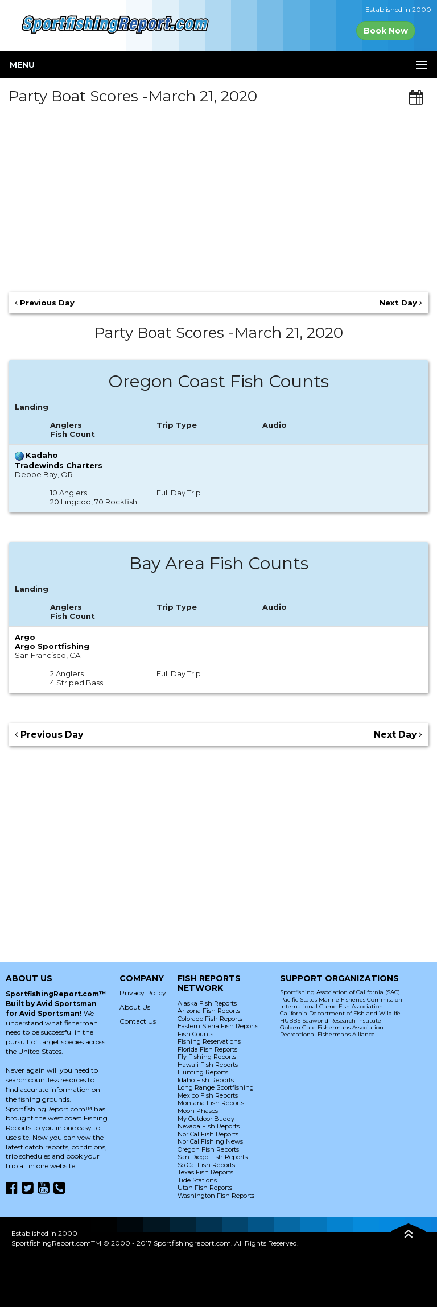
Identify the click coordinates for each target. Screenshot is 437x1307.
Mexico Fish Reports (208, 1095)
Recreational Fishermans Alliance (327, 1034)
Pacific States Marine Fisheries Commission (341, 999)
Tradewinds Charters (58, 465)
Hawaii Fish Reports (208, 1065)
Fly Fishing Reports (207, 1057)
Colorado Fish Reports (210, 1019)
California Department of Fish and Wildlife (340, 1013)
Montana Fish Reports (211, 1103)
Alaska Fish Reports (207, 1003)
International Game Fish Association (331, 1006)
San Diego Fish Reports (213, 1157)
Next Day (401, 302)
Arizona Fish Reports (209, 1011)
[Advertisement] (218, 194)
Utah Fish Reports (205, 1188)
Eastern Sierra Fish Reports (218, 1026)
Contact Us (137, 1021)
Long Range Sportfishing (216, 1087)
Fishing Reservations (209, 1041)
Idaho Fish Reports (206, 1080)
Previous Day (45, 302)
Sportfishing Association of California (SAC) (340, 992)
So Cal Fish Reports (206, 1165)
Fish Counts (195, 1034)
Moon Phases (198, 1111)
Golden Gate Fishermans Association (332, 1027)
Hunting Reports (203, 1072)
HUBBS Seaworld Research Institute (330, 1020)
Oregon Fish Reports (208, 1149)
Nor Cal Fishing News (210, 1141)
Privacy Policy (142, 992)
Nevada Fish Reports (209, 1126)
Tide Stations (197, 1180)
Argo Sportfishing (52, 646)
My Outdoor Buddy (206, 1119)
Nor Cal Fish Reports (208, 1134)
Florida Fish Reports (207, 1049)
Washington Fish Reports (216, 1196)
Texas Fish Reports (205, 1172)
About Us (134, 1007)
